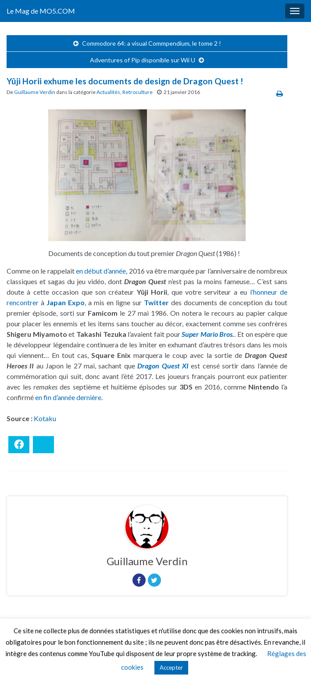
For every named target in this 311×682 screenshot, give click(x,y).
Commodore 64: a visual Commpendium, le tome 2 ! (151, 43)
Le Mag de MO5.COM (41, 11)
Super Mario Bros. (208, 334)
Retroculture (137, 92)
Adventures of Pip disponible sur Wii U (142, 60)
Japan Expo (65, 302)
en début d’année (101, 271)
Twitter (156, 302)
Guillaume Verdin (34, 92)
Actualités (108, 92)
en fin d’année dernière (68, 397)
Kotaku (45, 418)
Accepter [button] (171, 667)
